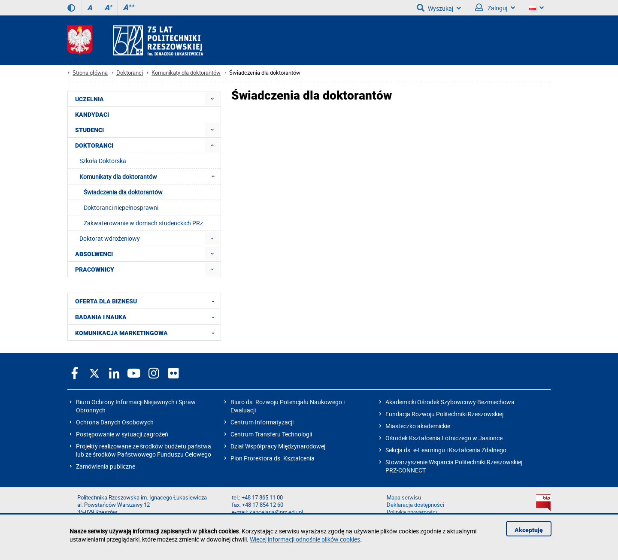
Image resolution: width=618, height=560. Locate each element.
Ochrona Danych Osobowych (115, 422)
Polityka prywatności (412, 512)
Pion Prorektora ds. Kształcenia (272, 458)
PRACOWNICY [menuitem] (94, 269)
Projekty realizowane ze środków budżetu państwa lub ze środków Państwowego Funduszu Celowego (143, 450)
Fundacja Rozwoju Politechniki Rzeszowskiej (444, 414)
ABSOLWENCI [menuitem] (94, 254)
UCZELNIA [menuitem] (89, 99)
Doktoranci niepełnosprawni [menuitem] (121, 207)
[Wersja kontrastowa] (71, 7)
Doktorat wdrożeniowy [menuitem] (109, 238)
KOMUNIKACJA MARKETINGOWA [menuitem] (147, 332)
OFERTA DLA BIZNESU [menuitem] (147, 301)
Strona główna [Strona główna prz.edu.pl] (90, 72)
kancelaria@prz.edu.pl (276, 512)
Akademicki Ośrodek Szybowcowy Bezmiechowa (450, 402)
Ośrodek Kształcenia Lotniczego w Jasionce (444, 438)
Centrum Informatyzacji (262, 422)
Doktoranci (129, 72)
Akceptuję (529, 530)
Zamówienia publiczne (105, 466)
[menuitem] (212, 99)
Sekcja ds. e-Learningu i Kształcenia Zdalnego (445, 450)
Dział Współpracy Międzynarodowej (277, 446)
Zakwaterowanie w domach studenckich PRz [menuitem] (143, 223)
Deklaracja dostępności (415, 505)
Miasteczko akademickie (417, 426)
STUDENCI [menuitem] (89, 130)
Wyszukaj (439, 7)
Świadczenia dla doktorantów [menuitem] (123, 192)
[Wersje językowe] (536, 7)
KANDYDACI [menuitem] (92, 114)
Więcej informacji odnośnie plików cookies (305, 539)
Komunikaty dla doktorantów (186, 72)
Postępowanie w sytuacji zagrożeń (122, 434)
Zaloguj (495, 7)
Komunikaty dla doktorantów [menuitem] (149, 176)
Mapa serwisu (404, 497)
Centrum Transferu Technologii (271, 434)
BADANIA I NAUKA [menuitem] (147, 317)
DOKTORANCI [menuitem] (94, 145)
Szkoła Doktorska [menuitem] (102, 161)
